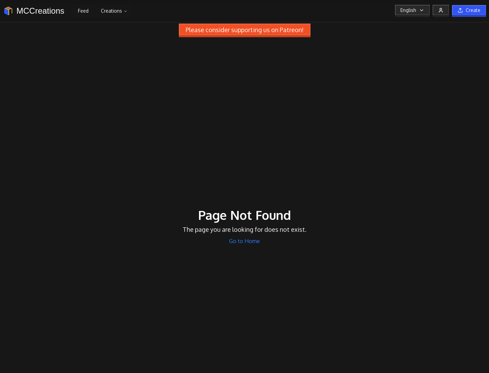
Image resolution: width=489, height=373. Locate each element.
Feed (83, 11)
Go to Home (244, 241)
